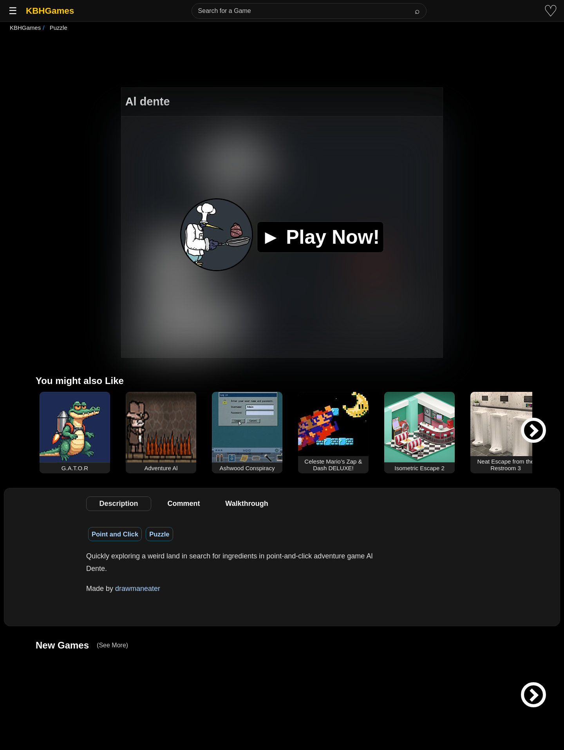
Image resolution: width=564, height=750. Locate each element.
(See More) (112, 645)
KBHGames (50, 11)
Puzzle (159, 534)
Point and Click (115, 534)
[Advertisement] (282, 60)
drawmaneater (137, 588)
